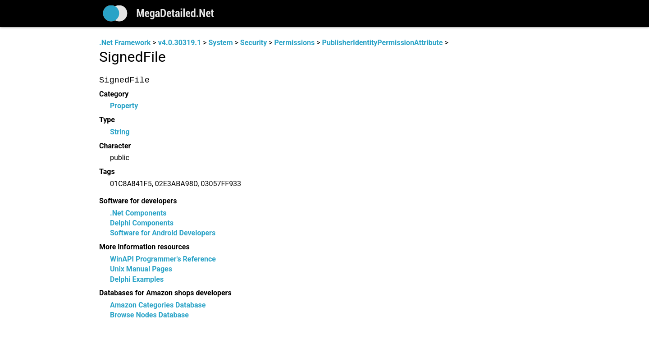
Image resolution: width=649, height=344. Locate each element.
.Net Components (138, 213)
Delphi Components (142, 223)
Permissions (294, 42)
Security (253, 42)
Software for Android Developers (162, 233)
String (119, 132)
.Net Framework (125, 42)
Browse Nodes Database (149, 315)
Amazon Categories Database (158, 305)
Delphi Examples (137, 279)
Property (124, 106)
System (220, 42)
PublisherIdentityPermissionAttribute (382, 42)
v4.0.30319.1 (179, 42)
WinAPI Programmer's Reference (163, 259)
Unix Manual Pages (141, 269)
